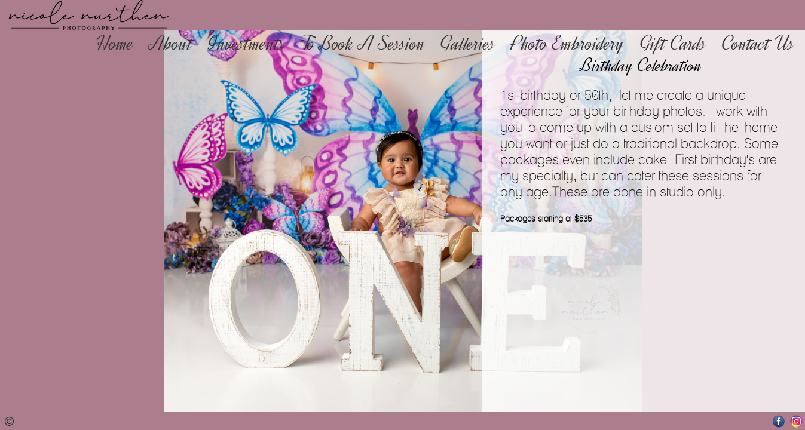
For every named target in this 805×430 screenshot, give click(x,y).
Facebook (779, 421)
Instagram (796, 421)
